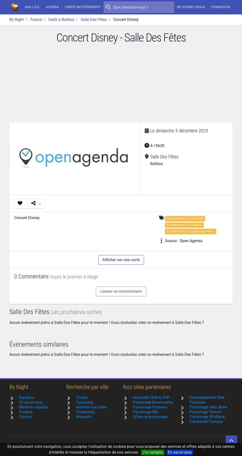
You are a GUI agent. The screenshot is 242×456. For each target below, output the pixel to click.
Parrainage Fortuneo (150, 407)
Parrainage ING (145, 412)
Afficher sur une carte (121, 260)
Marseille (83, 416)
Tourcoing (84, 402)
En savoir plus (180, 452)
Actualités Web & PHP (151, 397)
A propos (26, 397)
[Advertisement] (121, 86)
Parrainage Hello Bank (208, 407)
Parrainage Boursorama (153, 402)
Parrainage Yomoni (206, 412)
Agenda (52, 7)
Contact (25, 416)
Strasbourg (85, 412)
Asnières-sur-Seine (91, 407)
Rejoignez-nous (191, 7)
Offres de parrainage (150, 416)
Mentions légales (33, 407)
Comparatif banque (206, 421)
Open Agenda (191, 241)
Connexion (220, 7)
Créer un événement (83, 7)
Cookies (26, 412)
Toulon (82, 397)
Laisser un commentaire (121, 291)
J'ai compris (152, 452)
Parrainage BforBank (207, 416)
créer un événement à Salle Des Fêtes (169, 322)
